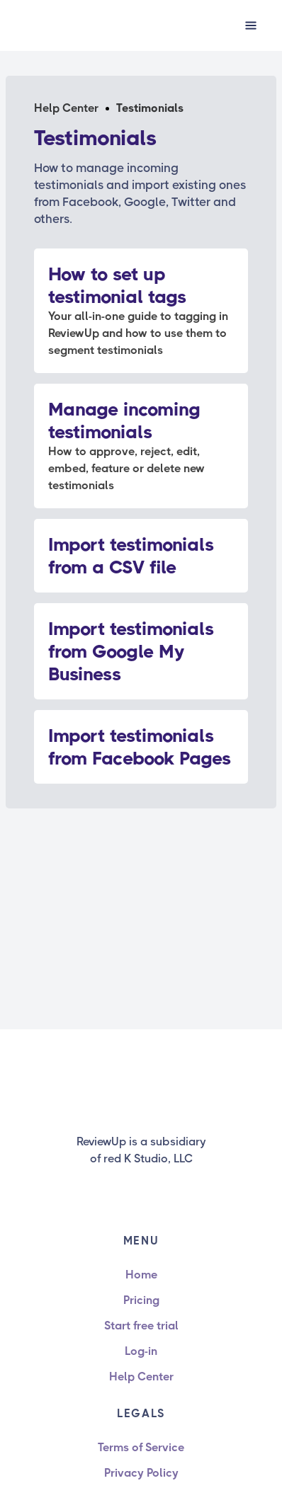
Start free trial (141, 1325)
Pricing (141, 1300)
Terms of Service (141, 1447)
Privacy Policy (141, 1473)
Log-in (141, 1351)
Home (141, 1274)
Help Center (66, 108)
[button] (251, 25)
